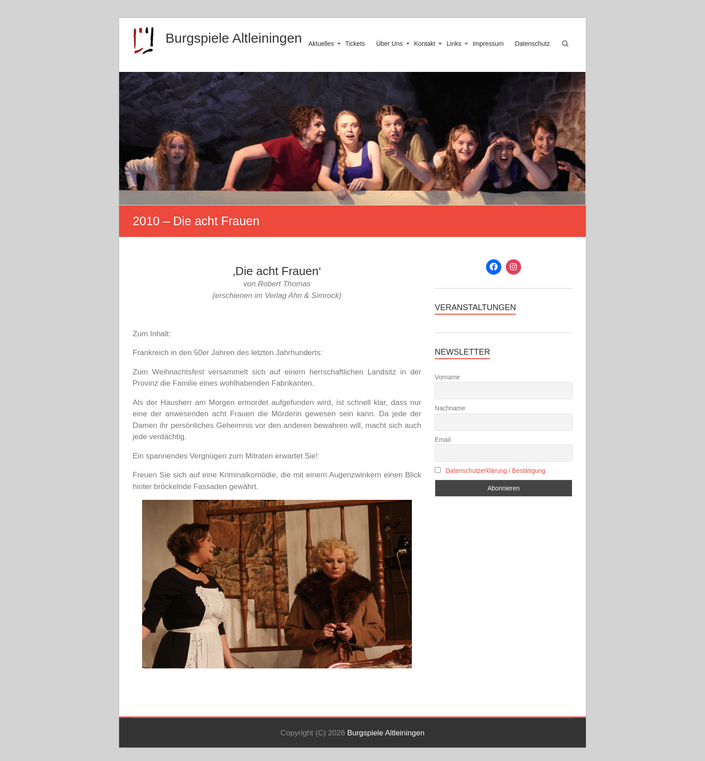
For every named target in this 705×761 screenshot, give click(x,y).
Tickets (355, 43)
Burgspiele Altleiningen (233, 38)
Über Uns (389, 43)
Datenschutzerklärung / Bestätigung (495, 470)
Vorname (447, 377)
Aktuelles (321, 43)
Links (453, 43)
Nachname (450, 408)
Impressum (488, 43)
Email (443, 439)
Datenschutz (532, 43)
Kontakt (424, 43)
